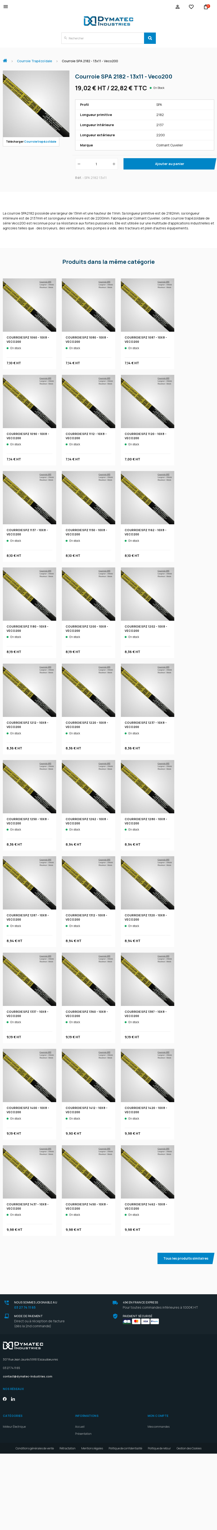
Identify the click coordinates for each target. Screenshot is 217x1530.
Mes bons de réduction (162, 1455)
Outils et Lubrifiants (15, 1469)
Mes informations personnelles (167, 1448)
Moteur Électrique (14, 1427)
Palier (6, 1462)
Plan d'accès (83, 1497)
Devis (78, 1483)
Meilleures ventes (86, 1511)
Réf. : (79, 177)
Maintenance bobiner (93, 1446)
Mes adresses (156, 1441)
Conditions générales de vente (35, 1525)
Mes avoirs (154, 1434)
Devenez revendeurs (88, 1469)
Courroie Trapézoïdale (17, 1441)
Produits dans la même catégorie (108, 261)
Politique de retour (159, 1525)
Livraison (81, 1490)
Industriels (86, 1462)
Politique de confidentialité (125, 1525)
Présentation (83, 1434)
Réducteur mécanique (17, 1434)
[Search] (150, 38)
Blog (78, 1476)
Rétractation (68, 1525)
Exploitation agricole (92, 1451)
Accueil (7, 58)
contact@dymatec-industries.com (27, 1376)
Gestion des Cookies (189, 1525)
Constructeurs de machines (97, 1456)
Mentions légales (92, 1525)
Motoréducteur (12, 1448)
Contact (80, 1504)
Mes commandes (159, 1427)
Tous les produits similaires (185, 1258)
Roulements (10, 1455)
